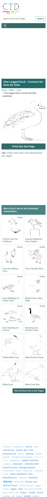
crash (5, 474)
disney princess (26, 485)
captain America (30, 460)
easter (6, 489)
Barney (21, 454)
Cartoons (7, 464)
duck (21, 153)
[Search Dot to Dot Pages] (19, 18)
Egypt (14, 489)
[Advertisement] (23, 52)
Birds (11, 90)
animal (10, 153)
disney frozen (10, 485)
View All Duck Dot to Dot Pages (29, 391)
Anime (28, 446)
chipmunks (27, 471)
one (3, 156)
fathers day (14, 493)
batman (30, 453)
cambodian (15, 460)
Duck (19, 90)
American (7, 447)
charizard (18, 464)
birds (16, 153)
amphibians (18, 447)
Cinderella (38, 471)
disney (7, 481)
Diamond (23, 478)
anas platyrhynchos (33, 153)
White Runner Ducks (34, 357)
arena (36, 447)
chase (18, 471)
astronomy (9, 450)
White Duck (8, 384)
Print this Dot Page (23, 146)
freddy (32, 492)
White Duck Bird (32, 384)
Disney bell (18, 482)
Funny (40, 492)
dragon (38, 485)
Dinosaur (33, 477)
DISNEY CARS (31, 481)
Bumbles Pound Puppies (22, 457)
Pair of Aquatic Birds (34, 269)
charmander (8, 471)
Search (40, 19)
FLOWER (24, 492)
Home (4, 90)
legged (9, 156)
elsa (20, 489)
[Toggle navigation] (5, 25)
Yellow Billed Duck (11, 357)
